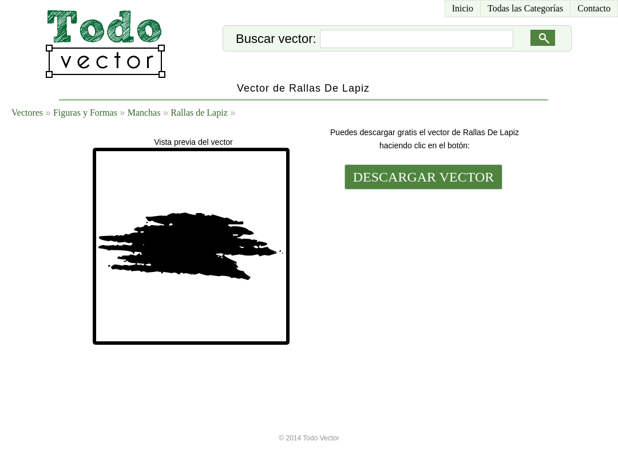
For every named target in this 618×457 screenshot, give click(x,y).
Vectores (27, 112)
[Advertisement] (422, 270)
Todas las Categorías (525, 8)
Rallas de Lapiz (199, 112)
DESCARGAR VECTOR (423, 177)
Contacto (594, 8)
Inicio (462, 8)
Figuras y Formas (85, 112)
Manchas (144, 112)
